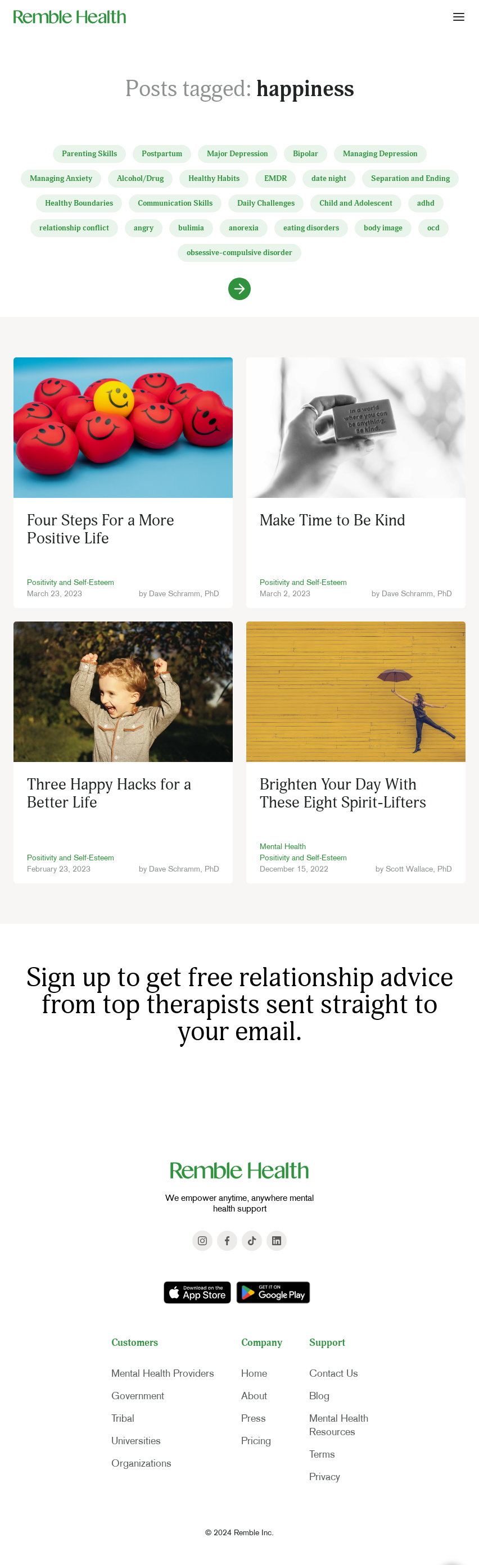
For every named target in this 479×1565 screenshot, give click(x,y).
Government (137, 1396)
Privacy (324, 1477)
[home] (69, 16)
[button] (459, 16)
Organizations (141, 1463)
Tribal (122, 1418)
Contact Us (333, 1373)
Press (253, 1418)
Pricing (256, 1441)
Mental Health (283, 846)
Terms (322, 1454)
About (254, 1396)
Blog (319, 1396)
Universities (136, 1441)
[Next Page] (239, 289)
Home (254, 1373)
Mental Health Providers (162, 1373)
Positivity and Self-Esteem (70, 582)
